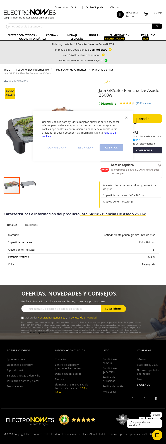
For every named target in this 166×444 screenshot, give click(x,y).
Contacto (60, 359)
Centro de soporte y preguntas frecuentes (68, 366)
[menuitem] (21, 35)
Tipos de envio (15, 370)
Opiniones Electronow (20, 364)
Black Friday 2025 (147, 364)
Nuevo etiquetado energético (147, 371)
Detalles (12, 225)
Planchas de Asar (103, 69)
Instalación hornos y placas (23, 381)
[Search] (157, 26)
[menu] (83, 36)
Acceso (130, 16)
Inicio (7, 69)
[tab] (12, 225)
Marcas (59, 379)
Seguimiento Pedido (67, 7)
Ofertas (114, 7)
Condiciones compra (110, 361)
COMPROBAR (144, 150)
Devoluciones (15, 386)
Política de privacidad (109, 379)
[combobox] (84, 26)
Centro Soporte (95, 7)
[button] (28, 185)
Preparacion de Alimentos (71, 69)
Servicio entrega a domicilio (23, 375)
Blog (139, 379)
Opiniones (31, 224)
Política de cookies (114, 386)
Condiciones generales (110, 370)
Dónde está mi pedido (68, 373)
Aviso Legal (109, 391)
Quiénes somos (16, 359)
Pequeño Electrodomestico (33, 69)
